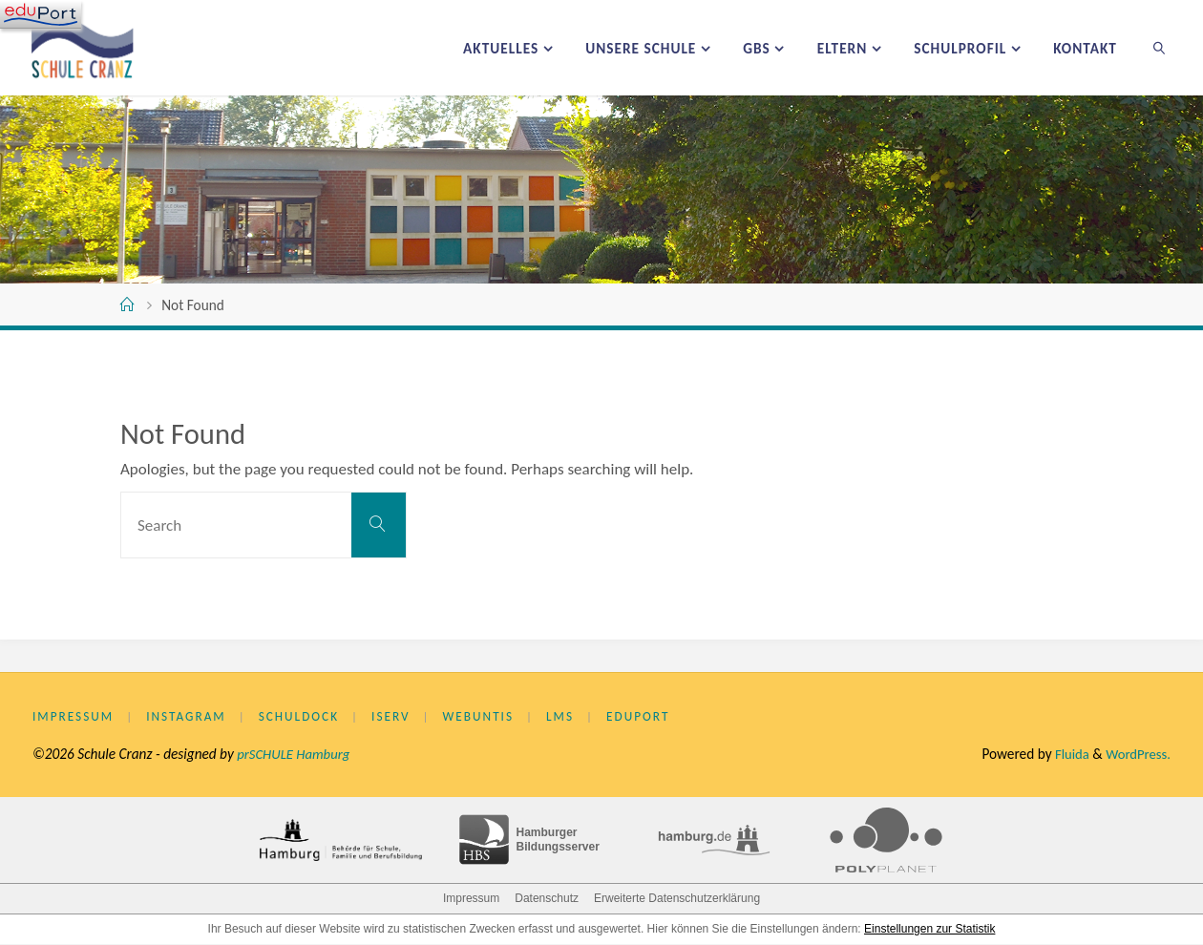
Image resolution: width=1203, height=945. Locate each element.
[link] (1159, 47)
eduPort (654, 717)
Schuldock (305, 717)
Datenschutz (547, 899)
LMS (573, 717)
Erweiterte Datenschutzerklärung (677, 899)
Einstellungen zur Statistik (929, 929)
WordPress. (1137, 755)
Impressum (74, 717)
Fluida (1067, 755)
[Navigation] (40, 14)
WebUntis (490, 717)
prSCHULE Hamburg (295, 755)
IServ (399, 717)
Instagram (189, 717)
